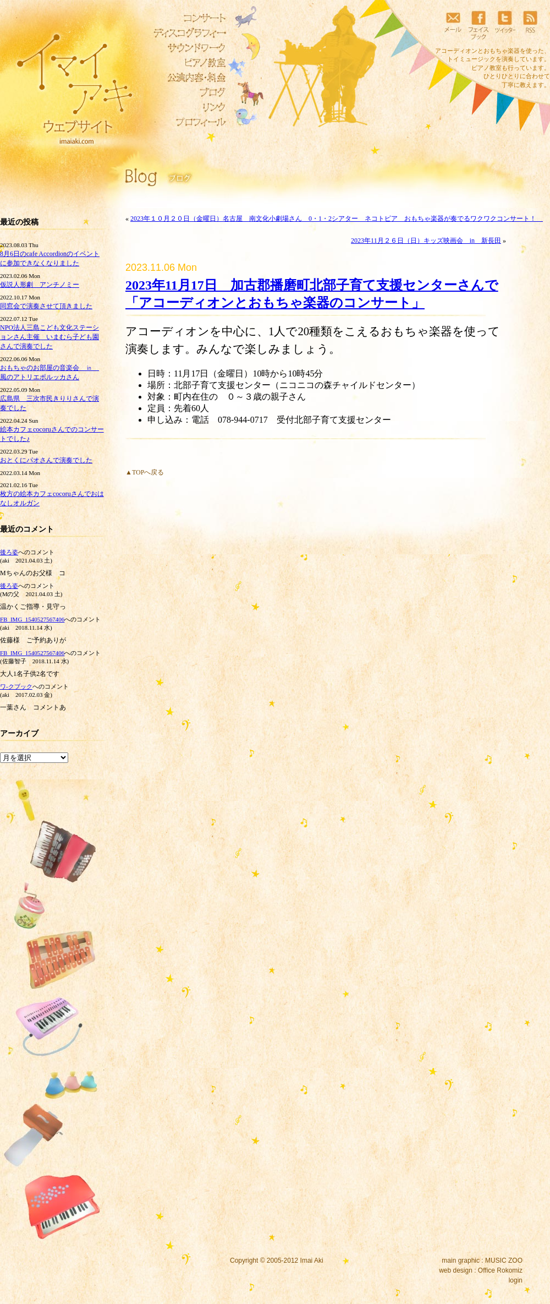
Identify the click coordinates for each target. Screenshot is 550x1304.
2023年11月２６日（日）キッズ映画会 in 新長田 (426, 240)
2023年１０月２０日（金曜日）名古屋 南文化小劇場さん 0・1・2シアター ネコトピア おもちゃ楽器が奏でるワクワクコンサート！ (336, 218)
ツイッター (504, 24)
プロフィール (187, 122)
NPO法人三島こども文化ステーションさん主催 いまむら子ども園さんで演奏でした (49, 337)
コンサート (187, 18)
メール (453, 24)
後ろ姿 (9, 552)
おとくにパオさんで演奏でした (46, 460)
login (515, 1280)
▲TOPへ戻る (144, 472)
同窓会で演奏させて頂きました (46, 306)
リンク (187, 107)
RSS (530, 24)
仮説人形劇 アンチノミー (39, 284)
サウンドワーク (187, 48)
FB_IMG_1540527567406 (32, 619)
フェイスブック (479, 24)
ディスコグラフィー (187, 33)
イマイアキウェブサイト (67, 83)
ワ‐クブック (16, 686)
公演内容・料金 (187, 78)
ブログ (187, 92)
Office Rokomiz (500, 1270)
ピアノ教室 (187, 63)
